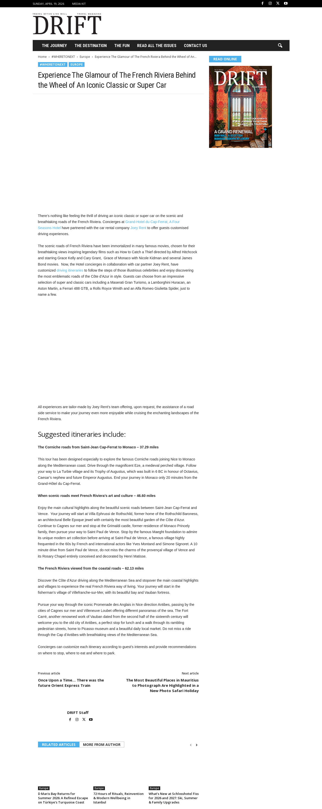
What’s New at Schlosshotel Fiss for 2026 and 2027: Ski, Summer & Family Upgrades (174, 797)
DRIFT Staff (78, 712)
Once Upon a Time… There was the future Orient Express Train (71, 682)
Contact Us (195, 45)
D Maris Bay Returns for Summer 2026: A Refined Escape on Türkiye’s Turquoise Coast (63, 797)
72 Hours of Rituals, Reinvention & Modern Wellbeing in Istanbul (118, 797)
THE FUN (122, 45)
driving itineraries (70, 270)
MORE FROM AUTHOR (101, 744)
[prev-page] (190, 745)
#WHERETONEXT (63, 57)
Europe (85, 57)
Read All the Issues (156, 45)
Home (42, 57)
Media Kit (79, 4)
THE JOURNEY (54, 45)
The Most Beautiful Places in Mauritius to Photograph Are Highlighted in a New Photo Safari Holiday (162, 685)
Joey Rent (138, 228)
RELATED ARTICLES (58, 744)
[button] (280, 45)
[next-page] (196, 745)
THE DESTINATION (90, 45)
